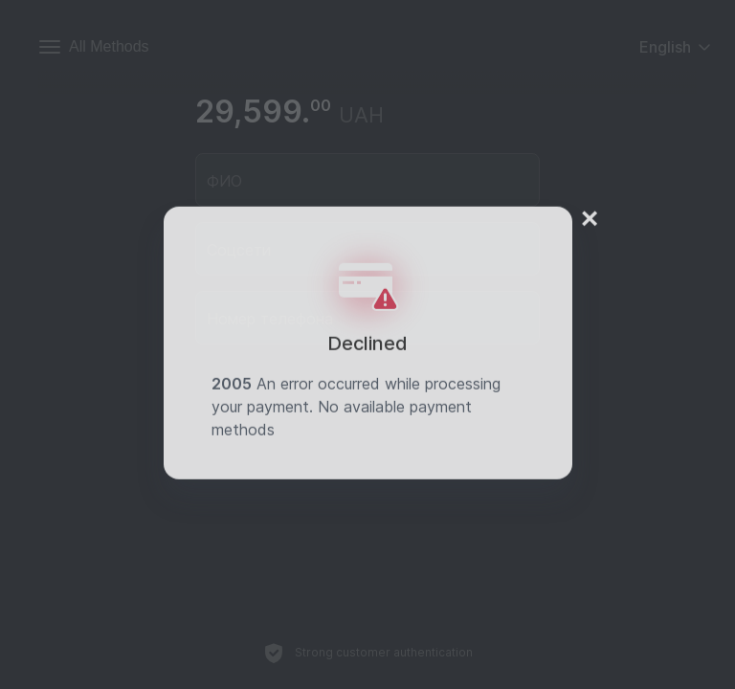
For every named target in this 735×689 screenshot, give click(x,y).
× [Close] (590, 207)
